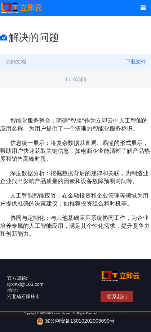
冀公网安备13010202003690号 (75, 321)
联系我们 (117, 297)
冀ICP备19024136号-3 (113, 313)
